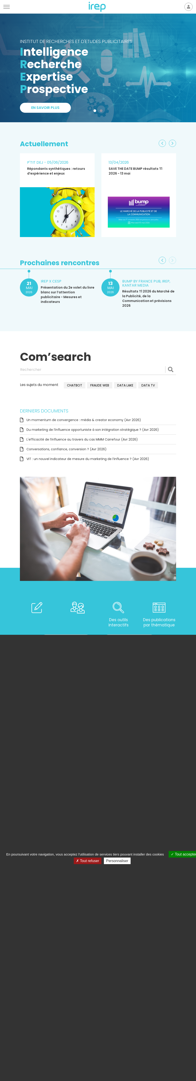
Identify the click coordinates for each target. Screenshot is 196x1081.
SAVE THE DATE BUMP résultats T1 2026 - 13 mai (135, 171)
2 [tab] (102, 111)
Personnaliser (117, 861)
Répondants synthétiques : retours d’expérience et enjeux (56, 171)
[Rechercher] (98, 369)
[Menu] (6, 7)
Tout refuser (87, 861)
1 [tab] (95, 111)
